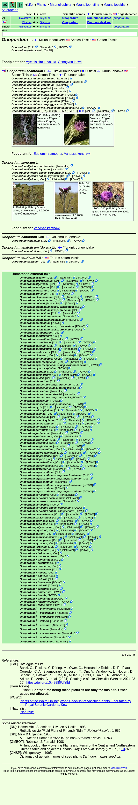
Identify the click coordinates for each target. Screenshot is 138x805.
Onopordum (70, 17)
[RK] (44, 110)
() (121, 17)
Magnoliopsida (114, 4)
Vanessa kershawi (77, 153)
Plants (41, 4)
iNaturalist (46, 47)
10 (123, 749)
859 (81, 110)
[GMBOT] (72, 110)
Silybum (45, 17)
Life (30, 4)
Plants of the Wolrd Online (39, 701)
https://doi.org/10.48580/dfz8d (48, 682)
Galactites (25, 17)
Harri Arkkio (44, 127)
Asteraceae (10, 10)
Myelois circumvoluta (41, 62)
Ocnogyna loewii (70, 62)
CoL (31, 47)
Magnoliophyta (60, 4)
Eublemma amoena (48, 153)
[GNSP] (48, 50)
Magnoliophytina (87, 4)
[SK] (56, 110)
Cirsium (26, 22)
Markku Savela (119, 768)
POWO (63, 47)
